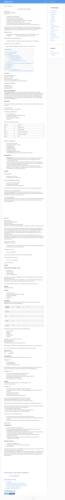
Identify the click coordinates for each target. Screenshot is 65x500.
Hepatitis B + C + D (10, 65)
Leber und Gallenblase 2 (15, 476)
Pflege (52, 23)
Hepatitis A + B (9, 67)
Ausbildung (53, 33)
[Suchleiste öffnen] (59, 1)
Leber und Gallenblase (14, 475)
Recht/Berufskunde (54, 30)
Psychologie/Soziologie (55, 26)
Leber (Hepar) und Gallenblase (11, 52)
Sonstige (52, 31)
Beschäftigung (53, 14)
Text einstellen (53, 35)
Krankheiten (53, 21)
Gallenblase (9, 54)
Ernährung (53, 17)
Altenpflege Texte (53, 1)
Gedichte (52, 28)
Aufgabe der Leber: (12, 53)
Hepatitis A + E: (9, 64)
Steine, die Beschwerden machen (18, 60)
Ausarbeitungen (54, 10)
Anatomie (52, 16)
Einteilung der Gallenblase (13, 55)
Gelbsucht (8, 62)
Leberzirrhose (8, 68)
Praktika (52, 24)
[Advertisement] (24, 210)
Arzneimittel (53, 12)
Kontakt (52, 38)
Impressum (45, 1)
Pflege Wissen (8, 2)
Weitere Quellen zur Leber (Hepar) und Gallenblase (21, 70)
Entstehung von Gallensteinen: (14, 57)
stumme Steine (14, 59)
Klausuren (53, 19)
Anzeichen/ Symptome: (16, 58)
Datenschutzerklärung (55, 37)
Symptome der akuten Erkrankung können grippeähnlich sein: (20, 63)
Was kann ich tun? (15, 69)
